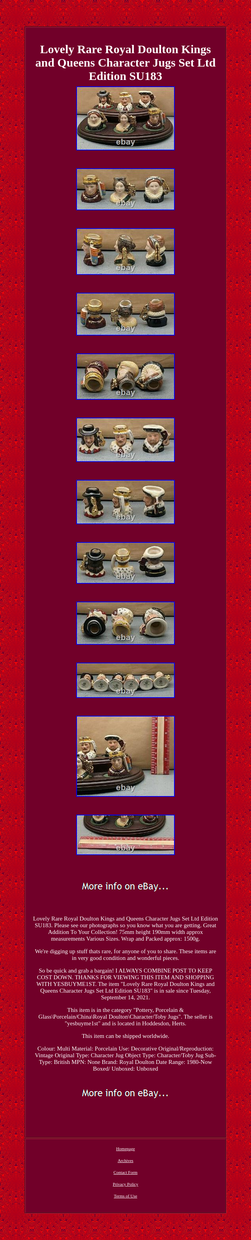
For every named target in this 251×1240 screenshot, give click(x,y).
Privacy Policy (125, 1184)
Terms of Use (125, 1196)
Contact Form (126, 1172)
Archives (125, 1160)
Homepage (125, 1148)
